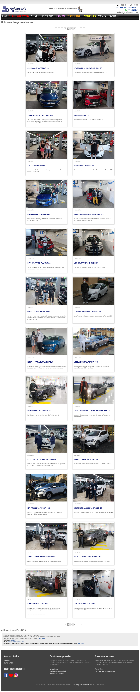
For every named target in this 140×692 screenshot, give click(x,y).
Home (4, 16)
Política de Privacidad (58, 672)
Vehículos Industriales (42, 16)
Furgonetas (8, 663)
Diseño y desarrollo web (81, 685)
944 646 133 (121, 8)
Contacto (102, 16)
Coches (7, 661)
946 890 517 (133, 8)
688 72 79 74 (14, 640)
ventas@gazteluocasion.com (127, 12)
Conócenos (114, 16)
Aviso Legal (54, 669)
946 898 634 (133, 10)
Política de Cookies (57, 674)
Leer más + (42, 638)
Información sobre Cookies (105, 672)
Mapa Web (99, 669)
